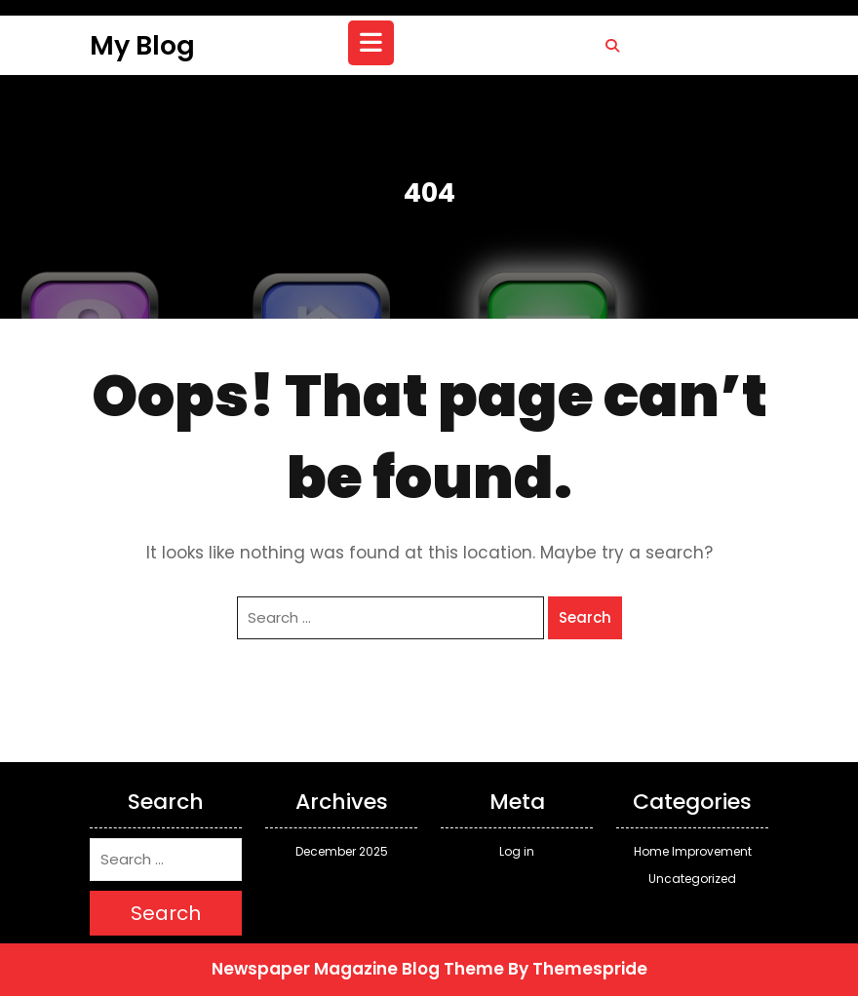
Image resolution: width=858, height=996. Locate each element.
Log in (516, 851)
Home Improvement (693, 851)
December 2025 (341, 851)
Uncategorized (692, 878)
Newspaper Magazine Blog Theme (358, 968)
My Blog (142, 45)
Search (585, 617)
